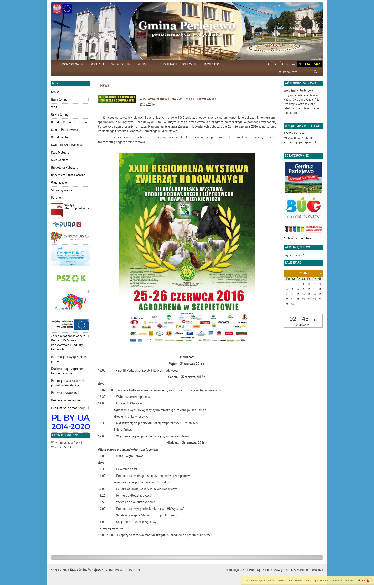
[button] (88, 100)
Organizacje (59, 182)
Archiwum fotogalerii (298, 238)
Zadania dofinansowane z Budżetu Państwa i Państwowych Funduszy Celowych (68, 342)
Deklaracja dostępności (67, 400)
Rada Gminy (59, 99)
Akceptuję (363, 580)
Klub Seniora (59, 160)
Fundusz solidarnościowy (68, 408)
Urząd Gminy (59, 115)
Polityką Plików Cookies (339, 580)
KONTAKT (97, 64)
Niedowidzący (309, 64)
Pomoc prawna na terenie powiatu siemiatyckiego (68, 383)
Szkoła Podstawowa (64, 130)
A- (269, 64)
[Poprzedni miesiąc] (285, 273)
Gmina (55, 92)
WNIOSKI (144, 64)
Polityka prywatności (65, 392)
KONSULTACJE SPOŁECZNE (177, 64)
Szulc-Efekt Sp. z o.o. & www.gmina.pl (266, 570)
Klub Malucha (60, 152)
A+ (276, 64)
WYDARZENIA (121, 64)
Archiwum (288, 64)
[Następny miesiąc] (321, 273)
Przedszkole (59, 137)
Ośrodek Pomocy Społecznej (70, 122)
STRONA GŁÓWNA (71, 64)
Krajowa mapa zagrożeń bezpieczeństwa (67, 371)
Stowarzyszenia (61, 190)
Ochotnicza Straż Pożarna (68, 175)
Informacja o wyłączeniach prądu (69, 359)
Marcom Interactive (310, 570)
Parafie (56, 197)
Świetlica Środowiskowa (67, 145)
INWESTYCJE (213, 64)
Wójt (54, 107)
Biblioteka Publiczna (65, 167)
